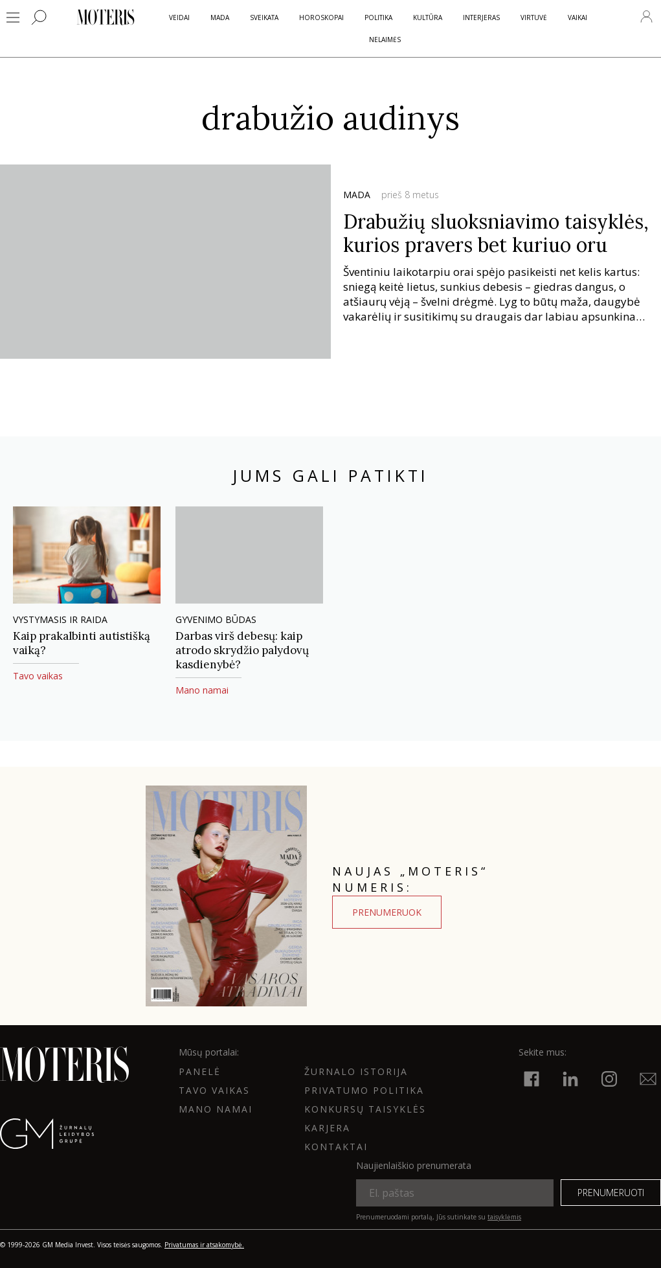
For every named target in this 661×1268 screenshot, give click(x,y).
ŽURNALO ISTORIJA (356, 1071)
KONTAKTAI (336, 1146)
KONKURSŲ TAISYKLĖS (365, 1109)
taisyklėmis (504, 1216)
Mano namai (215, 1109)
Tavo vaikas (214, 1090)
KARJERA (327, 1128)
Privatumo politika (364, 1090)
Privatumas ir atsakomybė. (204, 1244)
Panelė (200, 1071)
